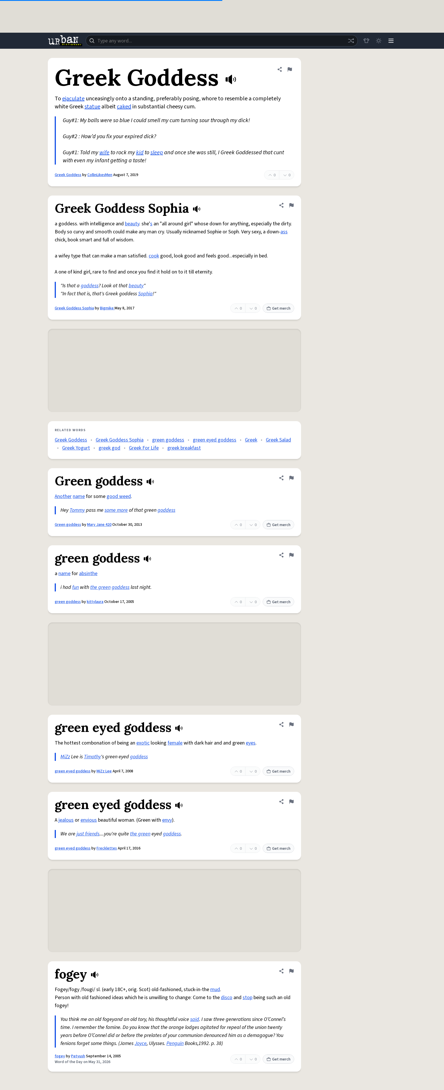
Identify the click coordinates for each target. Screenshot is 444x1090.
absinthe (88, 573)
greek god (109, 448)
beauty (132, 223)
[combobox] (221, 40)
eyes (251, 743)
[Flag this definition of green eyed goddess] (291, 724)
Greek (251, 440)
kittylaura (95, 602)
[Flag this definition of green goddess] (291, 555)
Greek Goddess (68, 175)
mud (215, 989)
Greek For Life (144, 448)
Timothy (92, 756)
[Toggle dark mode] (378, 41)
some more (116, 510)
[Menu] (391, 41)
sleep (156, 153)
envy (167, 820)
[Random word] (350, 40)
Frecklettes (107, 848)
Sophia (145, 293)
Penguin (175, 1043)
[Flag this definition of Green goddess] (291, 478)
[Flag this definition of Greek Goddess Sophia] (291, 205)
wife (104, 153)
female (175, 743)
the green (100, 587)
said (194, 1019)
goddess (90, 285)
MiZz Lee (104, 771)
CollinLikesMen (99, 175)
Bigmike (107, 308)
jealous (66, 820)
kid (140, 153)
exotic (143, 743)
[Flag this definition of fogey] (291, 971)
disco (226, 997)
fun (75, 587)
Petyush (78, 1056)
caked (124, 107)
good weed (119, 496)
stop (247, 997)
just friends (87, 833)
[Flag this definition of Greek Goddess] (289, 69)
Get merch (278, 308)
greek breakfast (184, 448)
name (79, 496)
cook (154, 255)
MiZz (65, 756)
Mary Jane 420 (99, 525)
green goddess (168, 440)
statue (92, 107)
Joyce (141, 1043)
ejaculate (73, 99)
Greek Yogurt (76, 448)
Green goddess (68, 525)
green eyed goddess (214, 440)
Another (63, 496)
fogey (60, 1056)
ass (284, 231)
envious (88, 820)
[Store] (366, 41)
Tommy (77, 510)
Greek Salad (278, 440)
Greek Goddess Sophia (74, 308)
